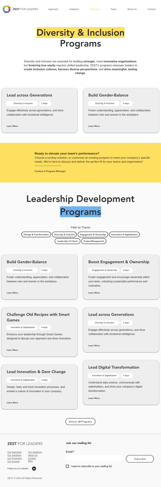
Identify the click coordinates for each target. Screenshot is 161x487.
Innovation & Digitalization (124, 234)
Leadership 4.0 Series (67, 240)
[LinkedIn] (34, 469)
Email (70, 452)
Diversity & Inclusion (64, 234)
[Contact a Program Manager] (52, 171)
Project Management (93, 240)
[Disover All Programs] (80, 421)
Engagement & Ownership (93, 234)
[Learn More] (18, 126)
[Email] (94, 458)
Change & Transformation (36, 234)
